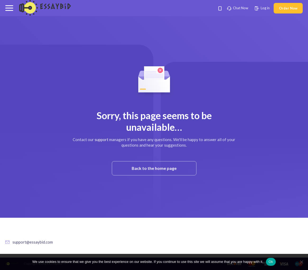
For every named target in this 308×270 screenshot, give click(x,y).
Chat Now (237, 8)
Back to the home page (154, 168)
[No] (301, 261)
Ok (271, 262)
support (101, 139)
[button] (9, 8)
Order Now (288, 8)
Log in (262, 8)
